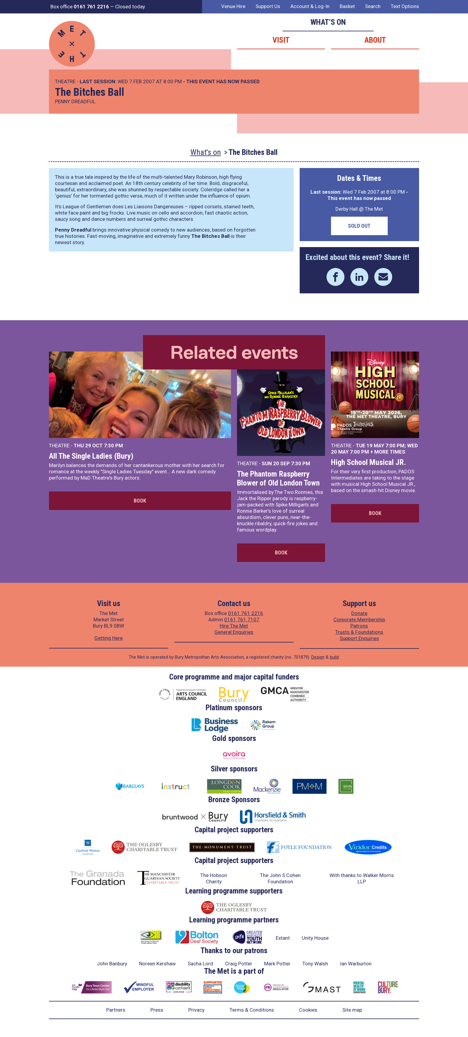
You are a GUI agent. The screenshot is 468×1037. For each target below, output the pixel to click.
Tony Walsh (315, 964)
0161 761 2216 (245, 613)
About (375, 40)
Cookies (308, 1010)
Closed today (130, 7)
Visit (281, 40)
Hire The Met (234, 626)
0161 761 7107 (241, 619)
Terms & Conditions (252, 1010)
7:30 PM (113, 446)
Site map (352, 1010)
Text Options (405, 6)
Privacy (196, 1010)
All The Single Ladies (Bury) (91, 456)
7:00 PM (394, 446)
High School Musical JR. (368, 462)
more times (389, 452)
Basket (347, 6)
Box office (79, 7)
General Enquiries (233, 632)
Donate (359, 613)
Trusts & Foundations (359, 632)
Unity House (315, 938)
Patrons (359, 626)
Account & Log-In (310, 6)
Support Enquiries (359, 638)
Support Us (267, 6)
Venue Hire (233, 6)
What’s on (328, 22)
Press (156, 1010)
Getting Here (108, 638)
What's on (205, 152)
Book (140, 500)
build (334, 657)
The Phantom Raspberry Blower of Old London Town (278, 478)
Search (373, 6)
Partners (115, 1010)
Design (317, 657)
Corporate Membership (359, 619)
